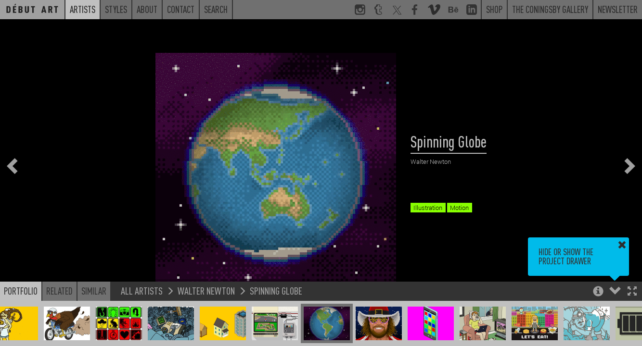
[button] (632, 292)
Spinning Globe (276, 290)
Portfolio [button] (21, 290)
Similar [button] (93, 290)
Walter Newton (206, 290)
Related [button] (59, 290)
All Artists (142, 290)
